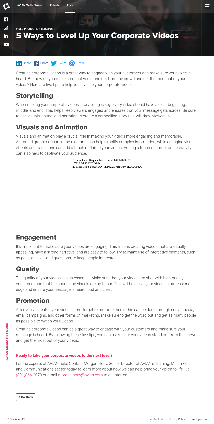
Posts (70, 5)
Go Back (25, 397)
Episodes (55, 5)
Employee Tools (200, 419)
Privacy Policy (177, 419)
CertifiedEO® (156, 419)
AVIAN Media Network (30, 5)
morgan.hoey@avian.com (80, 375)
